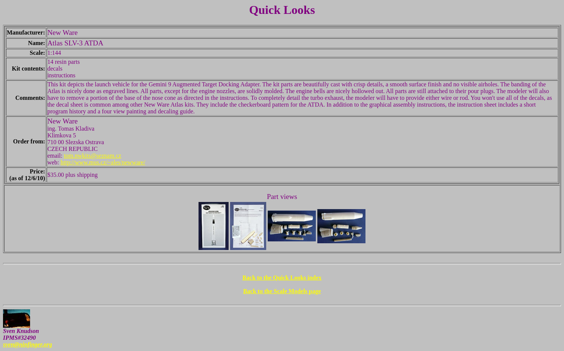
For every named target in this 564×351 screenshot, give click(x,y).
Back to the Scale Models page (282, 291)
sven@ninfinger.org (27, 344)
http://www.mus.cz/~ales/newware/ (103, 162)
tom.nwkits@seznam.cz (92, 155)
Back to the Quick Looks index (282, 277)
